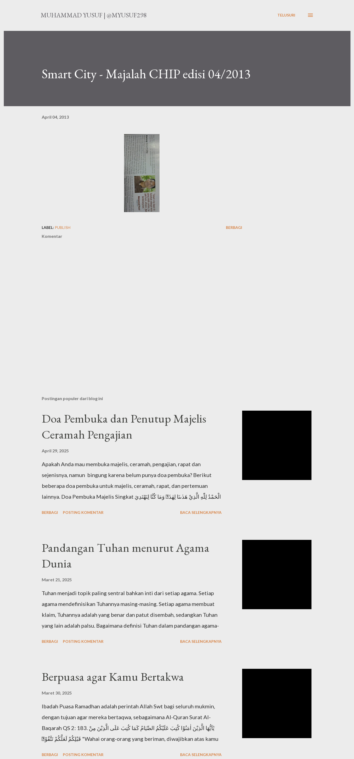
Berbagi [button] (234, 227)
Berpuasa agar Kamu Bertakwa (113, 676)
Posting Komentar (83, 512)
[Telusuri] (286, 15)
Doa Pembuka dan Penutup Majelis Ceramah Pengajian (124, 426)
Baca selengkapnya (201, 512)
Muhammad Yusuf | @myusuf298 (94, 15)
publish (62, 227)
